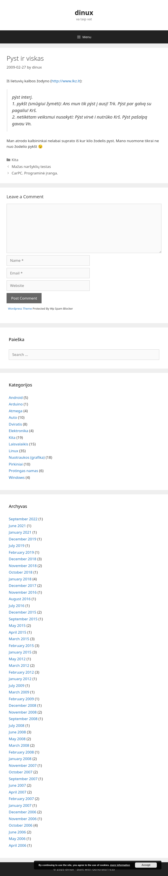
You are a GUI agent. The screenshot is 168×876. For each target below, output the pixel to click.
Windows (17, 477)
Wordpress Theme (20, 308)
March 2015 (19, 638)
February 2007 (21, 798)
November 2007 (23, 765)
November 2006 (23, 818)
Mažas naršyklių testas (31, 166)
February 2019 (21, 552)
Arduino (16, 404)
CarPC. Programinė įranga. (35, 173)
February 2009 (21, 698)
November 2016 (23, 592)
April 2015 (17, 632)
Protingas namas (23, 470)
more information (120, 865)
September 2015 (23, 618)
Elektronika (18, 430)
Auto (13, 417)
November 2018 (23, 565)
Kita (15, 159)
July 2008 (16, 725)
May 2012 (17, 658)
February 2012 (21, 672)
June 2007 (17, 785)
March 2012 (19, 665)
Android (16, 397)
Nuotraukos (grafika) (27, 457)
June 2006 (17, 832)
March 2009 (19, 692)
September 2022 (23, 518)
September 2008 (23, 718)
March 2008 (19, 745)
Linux (13, 450)
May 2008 (17, 738)
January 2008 (20, 758)
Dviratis (15, 424)
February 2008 (21, 752)
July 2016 (16, 605)
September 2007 (23, 778)
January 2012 (20, 678)
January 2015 (20, 652)
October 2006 (20, 825)
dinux (84, 12)
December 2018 (22, 558)
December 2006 (22, 811)
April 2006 (17, 845)
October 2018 (20, 572)
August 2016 (20, 598)
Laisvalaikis (18, 444)
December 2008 (22, 705)
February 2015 (21, 645)
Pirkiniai (16, 464)
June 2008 (17, 732)
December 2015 (22, 612)
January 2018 (20, 578)
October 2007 (20, 771)
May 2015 (17, 625)
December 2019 (22, 538)
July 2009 (16, 685)
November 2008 (23, 712)
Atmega (15, 410)
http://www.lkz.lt (65, 80)
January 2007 (20, 805)
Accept (146, 865)
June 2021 (17, 525)
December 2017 (22, 585)
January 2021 (20, 532)
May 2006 (17, 838)
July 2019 (16, 545)
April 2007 (17, 792)
